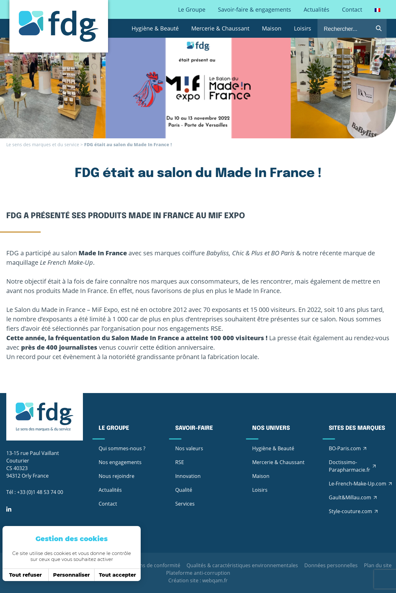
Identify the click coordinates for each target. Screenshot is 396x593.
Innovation (188, 476)
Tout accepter (115, 575)
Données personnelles (331, 565)
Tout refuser (23, 575)
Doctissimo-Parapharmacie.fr (349, 466)
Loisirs (302, 28)
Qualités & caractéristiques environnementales (242, 565)
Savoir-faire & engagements (254, 9)
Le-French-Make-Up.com (357, 483)
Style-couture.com (350, 511)
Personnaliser (69, 575)
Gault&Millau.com (350, 497)
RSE (179, 462)
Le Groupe (191, 9)
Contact (352, 9)
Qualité (183, 489)
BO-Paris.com (345, 448)
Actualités (316, 9)
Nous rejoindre (116, 476)
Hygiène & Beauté (155, 28)
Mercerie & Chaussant (220, 28)
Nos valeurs (189, 448)
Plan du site (378, 565)
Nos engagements (120, 462)
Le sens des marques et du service (42, 144)
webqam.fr (215, 580)
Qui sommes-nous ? (122, 448)
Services (185, 503)
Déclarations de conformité (147, 565)
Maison (271, 28)
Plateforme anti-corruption (198, 572)
